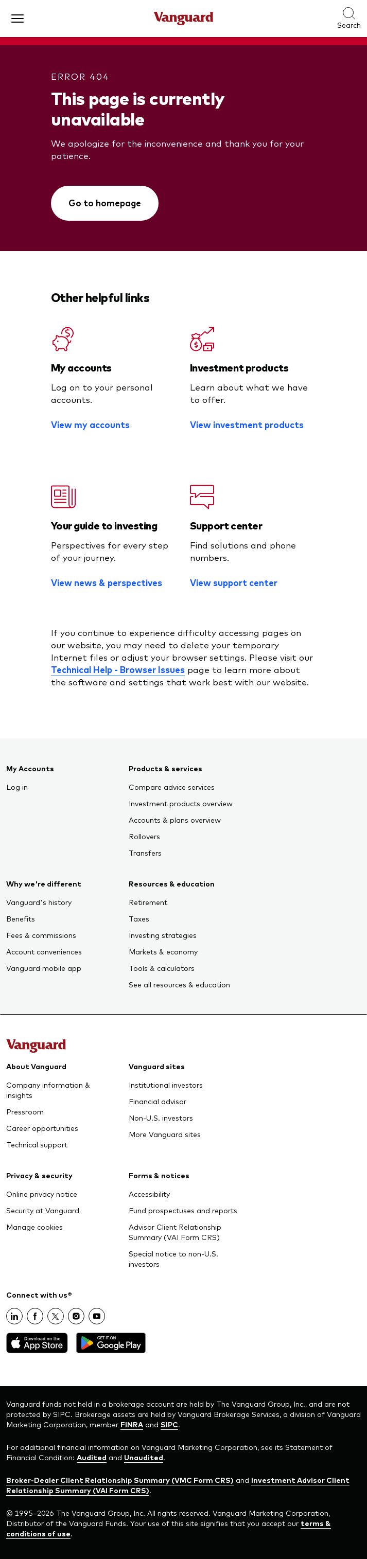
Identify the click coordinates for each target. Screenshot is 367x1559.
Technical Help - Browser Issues (118, 669)
